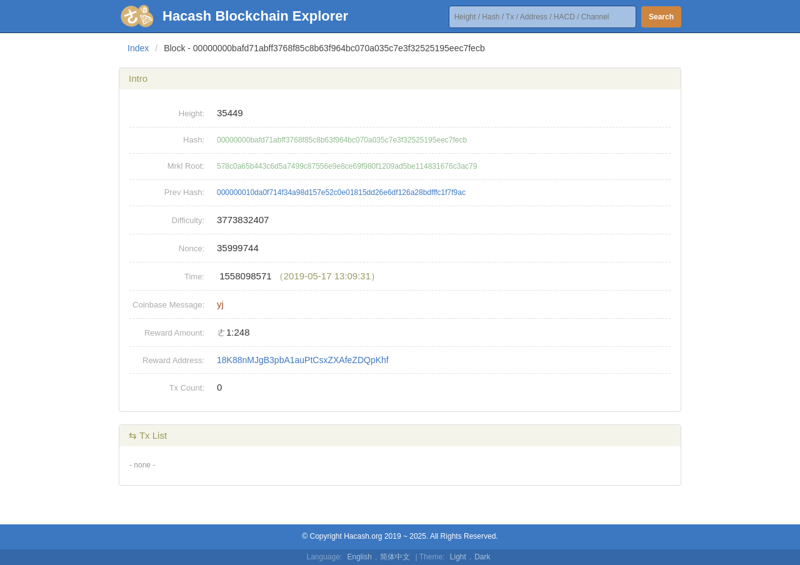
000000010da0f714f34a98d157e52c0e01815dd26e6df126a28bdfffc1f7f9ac (341, 192)
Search (661, 16)
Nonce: (191, 248)
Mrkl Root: (186, 166)
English (360, 556)
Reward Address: (173, 360)
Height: (191, 113)
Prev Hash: (184, 192)
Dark (482, 556)
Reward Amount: (174, 333)
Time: (194, 276)
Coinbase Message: (168, 304)
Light (458, 556)
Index (138, 48)
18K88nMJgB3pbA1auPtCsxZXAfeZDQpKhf (303, 360)
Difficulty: (188, 220)
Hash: (193, 139)
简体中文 (395, 556)
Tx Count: (186, 387)
